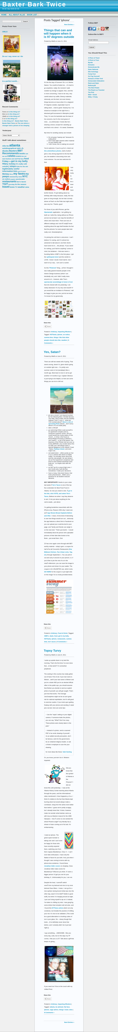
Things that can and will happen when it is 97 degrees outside (59, 33)
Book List (32, 15)
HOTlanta (53, 334)
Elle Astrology (93, 72)
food (56, 636)
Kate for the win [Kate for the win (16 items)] (22, 166)
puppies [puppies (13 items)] (13, 179)
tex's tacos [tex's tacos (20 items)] (21, 182)
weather (64, 340)
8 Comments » (49, 1012)
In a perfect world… (10, 81)
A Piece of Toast (93, 58)
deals (51, 636)
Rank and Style (93, 83)
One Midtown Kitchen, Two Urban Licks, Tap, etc (58, 552)
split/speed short (53, 257)
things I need (63, 1010)
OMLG (4, 32)
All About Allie (17, 15)
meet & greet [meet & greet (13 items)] (22, 171)
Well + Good (92, 94)
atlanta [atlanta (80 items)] (14, 145)
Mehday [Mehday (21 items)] (5, 174)
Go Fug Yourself (94, 76)
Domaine (91, 65)
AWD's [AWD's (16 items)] (19, 148)
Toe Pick (91, 92)
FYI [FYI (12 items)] (10, 161)
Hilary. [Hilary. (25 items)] (5, 164)
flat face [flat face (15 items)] (21, 159)
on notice (66, 334)
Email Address (93, 40)
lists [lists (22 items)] (15, 171)
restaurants (61, 639)
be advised (59, 1007)
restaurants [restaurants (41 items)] (9, 181)
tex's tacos (52, 642)
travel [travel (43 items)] (5, 186)
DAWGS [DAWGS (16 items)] (19, 156)
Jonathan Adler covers (52, 866)
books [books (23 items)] (22, 153)
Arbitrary (54, 332)
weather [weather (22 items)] (21, 187)
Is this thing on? (14, 112)
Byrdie (90, 62)
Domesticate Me (93, 67)
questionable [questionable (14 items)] (20, 179)
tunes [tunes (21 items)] (12, 187)
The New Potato (93, 88)
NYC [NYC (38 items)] (25, 176)
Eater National (93, 69)
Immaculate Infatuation (96, 81)
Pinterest (53, 268)
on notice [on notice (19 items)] (6, 179)
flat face (67, 1007)
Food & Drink (62, 633)
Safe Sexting (67, 752)
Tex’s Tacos (56, 485)
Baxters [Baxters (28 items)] (13, 151)
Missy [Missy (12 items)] (11, 174)
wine (70, 1010)
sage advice (54, 1010)
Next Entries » (69, 24)
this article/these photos (52, 151)
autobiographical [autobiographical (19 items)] (9, 148)
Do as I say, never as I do (12, 56)
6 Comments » (62, 642)
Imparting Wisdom (64, 332)
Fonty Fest (92, 74)
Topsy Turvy (52, 650)
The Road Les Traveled (96, 90)
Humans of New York (95, 78)
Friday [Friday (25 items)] (5, 161)
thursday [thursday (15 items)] (11, 184)
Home (4, 15)
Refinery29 (92, 85)
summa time (48, 337)
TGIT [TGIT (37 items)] (5, 184)
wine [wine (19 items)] (27, 187)
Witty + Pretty (93, 97)
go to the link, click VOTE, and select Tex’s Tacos (58, 493)
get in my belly (63, 636)
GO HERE (47, 572)
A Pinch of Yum (93, 60)
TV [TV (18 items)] (16, 187)
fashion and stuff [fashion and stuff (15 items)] (12, 159)
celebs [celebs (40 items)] (11, 155)
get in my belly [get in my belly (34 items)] (19, 161)
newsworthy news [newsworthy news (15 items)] (15, 177)
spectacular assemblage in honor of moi (58, 282)
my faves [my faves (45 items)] (19, 173)
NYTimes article (57, 908)
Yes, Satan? (52, 352)
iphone (59, 334)
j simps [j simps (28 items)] (12, 166)
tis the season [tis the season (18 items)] (20, 184)
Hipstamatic (48, 212)
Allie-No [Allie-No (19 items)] (5, 146)
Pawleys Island (59, 449)
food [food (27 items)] (26, 158)
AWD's (46, 636)
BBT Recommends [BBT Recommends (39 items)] (12, 152)
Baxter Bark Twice (34, 4)
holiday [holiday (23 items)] (12, 164)
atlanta (52, 1007)
